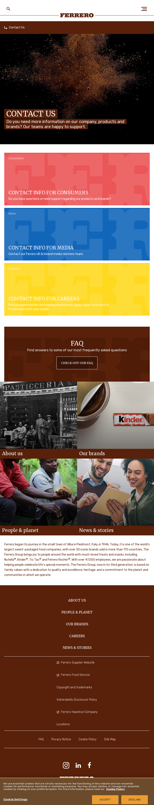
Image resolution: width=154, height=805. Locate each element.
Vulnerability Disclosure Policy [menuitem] (77, 699)
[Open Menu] (145, 9)
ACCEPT (105, 799)
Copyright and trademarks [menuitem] (74, 687)
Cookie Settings (15, 799)
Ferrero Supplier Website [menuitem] (76, 662)
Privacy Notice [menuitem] (61, 739)
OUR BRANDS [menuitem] (77, 624)
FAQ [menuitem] (41, 739)
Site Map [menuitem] (110, 739)
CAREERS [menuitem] (77, 636)
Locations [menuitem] (63, 724)
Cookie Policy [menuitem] (87, 739)
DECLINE (135, 799)
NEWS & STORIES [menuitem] (77, 647)
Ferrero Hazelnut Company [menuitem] (77, 712)
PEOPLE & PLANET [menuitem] (77, 612)
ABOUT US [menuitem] (77, 600)
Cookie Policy (115, 789)
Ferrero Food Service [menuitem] (73, 675)
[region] (77, 791)
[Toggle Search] (8, 9)
